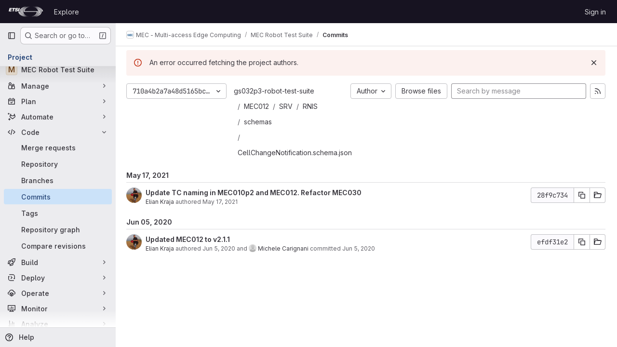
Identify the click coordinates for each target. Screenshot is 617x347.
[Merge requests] (58, 147)
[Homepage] (25, 11)
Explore (66, 12)
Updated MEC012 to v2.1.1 (189, 239)
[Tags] (58, 213)
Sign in (595, 12)
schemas (259, 122)
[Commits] (58, 196)
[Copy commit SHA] (582, 195)
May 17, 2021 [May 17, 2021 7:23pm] (221, 201)
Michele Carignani (284, 248)
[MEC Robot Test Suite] (58, 69)
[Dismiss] (594, 62)
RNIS (311, 106)
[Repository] (58, 164)
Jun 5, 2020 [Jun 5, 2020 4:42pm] (359, 248)
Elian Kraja (161, 201)
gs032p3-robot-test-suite (275, 91)
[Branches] (58, 180)
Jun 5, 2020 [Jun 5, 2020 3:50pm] (219, 248)
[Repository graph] (58, 229)
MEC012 (257, 106)
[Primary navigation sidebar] (11, 35)
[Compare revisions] (58, 246)
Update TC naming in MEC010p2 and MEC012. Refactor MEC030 (254, 192)
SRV (287, 106)
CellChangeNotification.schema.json (296, 152)
